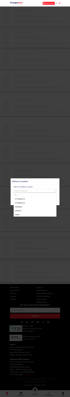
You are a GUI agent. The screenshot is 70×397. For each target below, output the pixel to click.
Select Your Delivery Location (23, 187)
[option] (35, 199)
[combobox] (35, 191)
